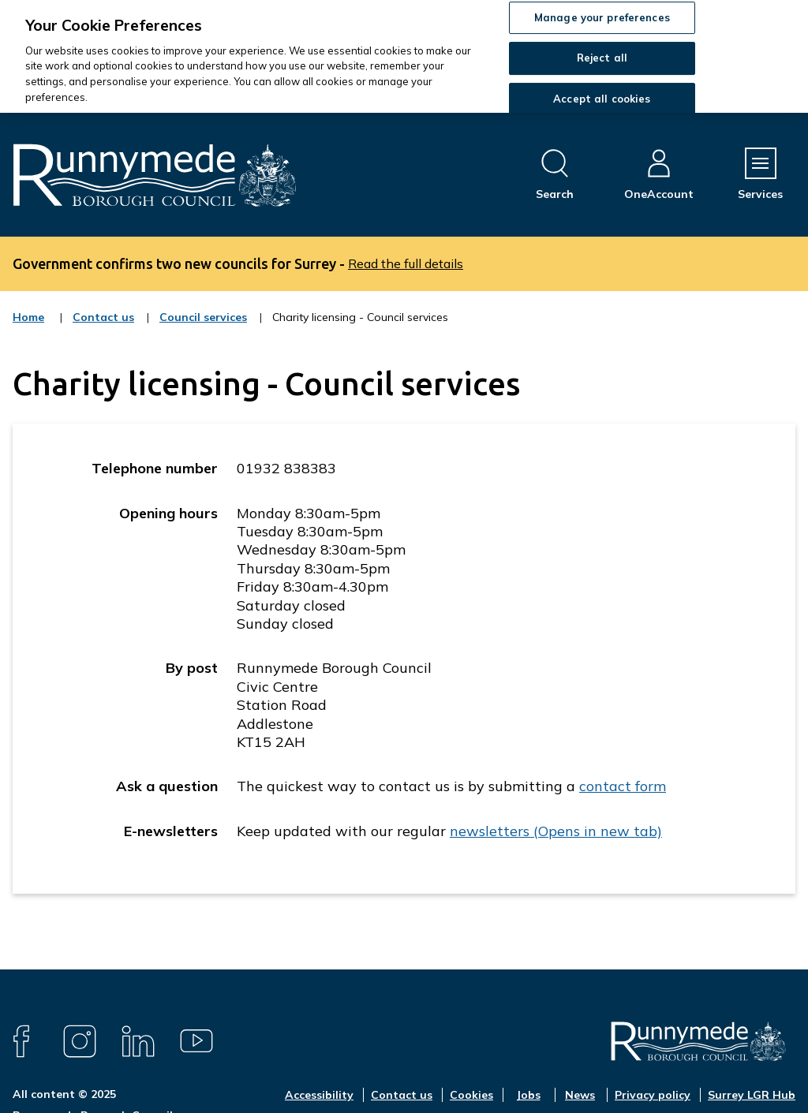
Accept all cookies (601, 98)
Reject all (602, 57)
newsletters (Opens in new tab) (556, 831)
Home (28, 317)
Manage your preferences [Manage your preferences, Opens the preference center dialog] (602, 17)
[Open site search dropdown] (555, 175)
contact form (622, 786)
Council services (203, 327)
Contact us (103, 327)
